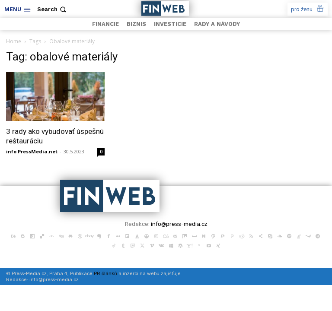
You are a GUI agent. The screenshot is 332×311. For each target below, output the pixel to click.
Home (13, 41)
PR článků (105, 273)
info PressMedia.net (31, 151)
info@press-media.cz (179, 224)
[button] (52, 9)
